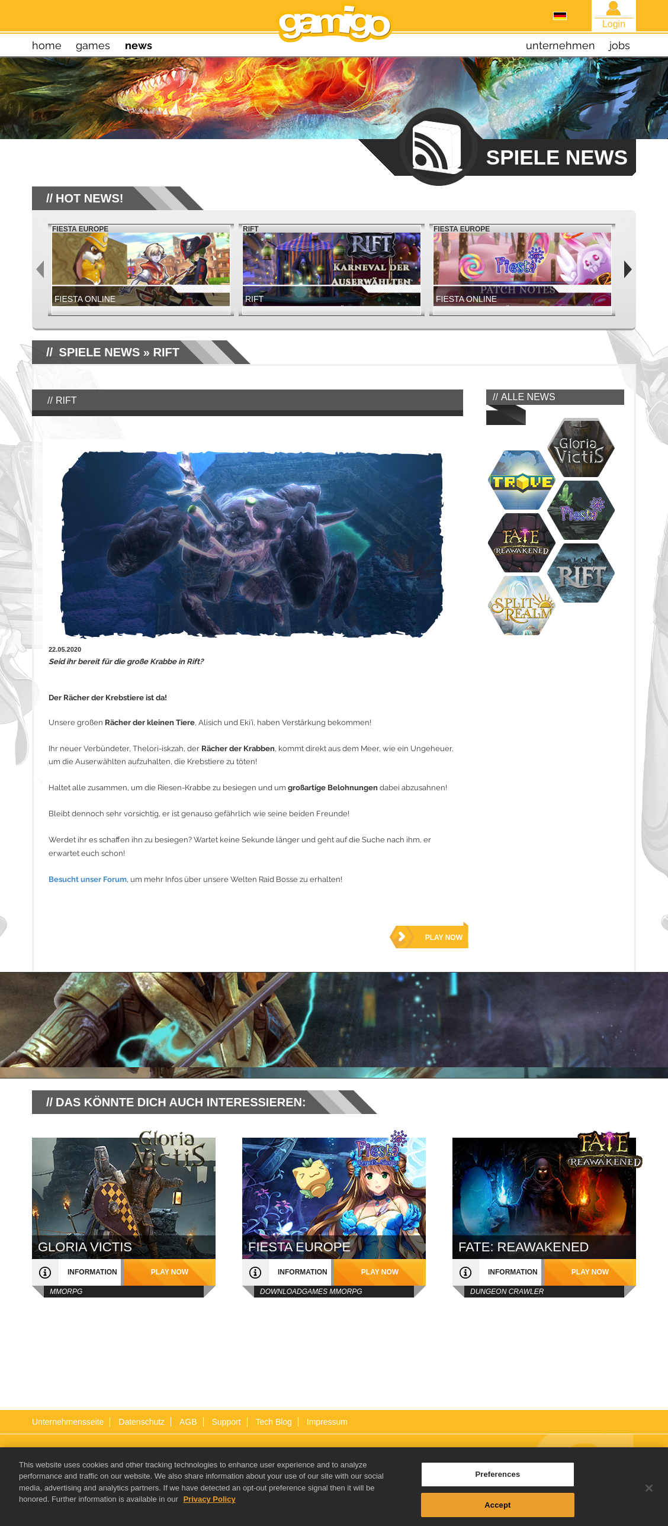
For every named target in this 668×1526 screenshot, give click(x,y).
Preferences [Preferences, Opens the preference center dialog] (497, 1487)
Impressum (327, 1422)
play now (444, 937)
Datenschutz (141, 1422)
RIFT (166, 352)
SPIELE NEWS (99, 352)
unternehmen (560, 45)
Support (225, 1422)
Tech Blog (273, 1422)
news (138, 45)
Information (92, 1272)
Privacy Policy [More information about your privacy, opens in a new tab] (209, 1512)
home (47, 45)
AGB (188, 1422)
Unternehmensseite (68, 1422)
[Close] (649, 1502)
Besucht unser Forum (88, 879)
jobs (619, 45)
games (93, 45)
